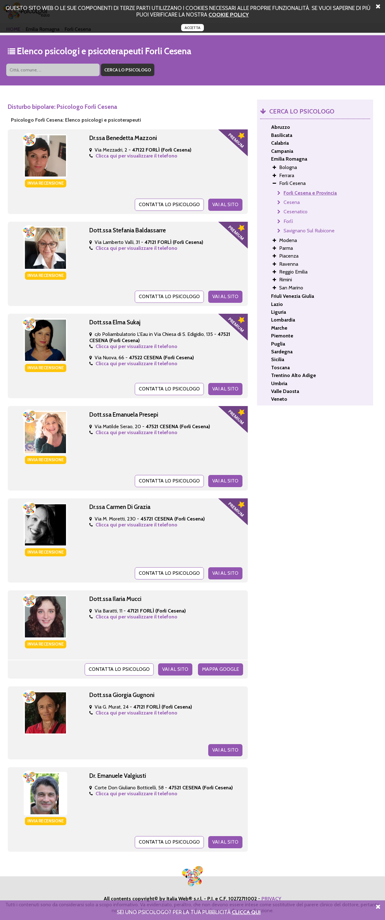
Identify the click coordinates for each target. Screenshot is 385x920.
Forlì (288, 221)
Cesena (292, 202)
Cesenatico (296, 212)
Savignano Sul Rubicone (309, 231)
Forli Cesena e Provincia (310, 193)
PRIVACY (271, 897)
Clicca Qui (246, 912)
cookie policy (229, 14)
